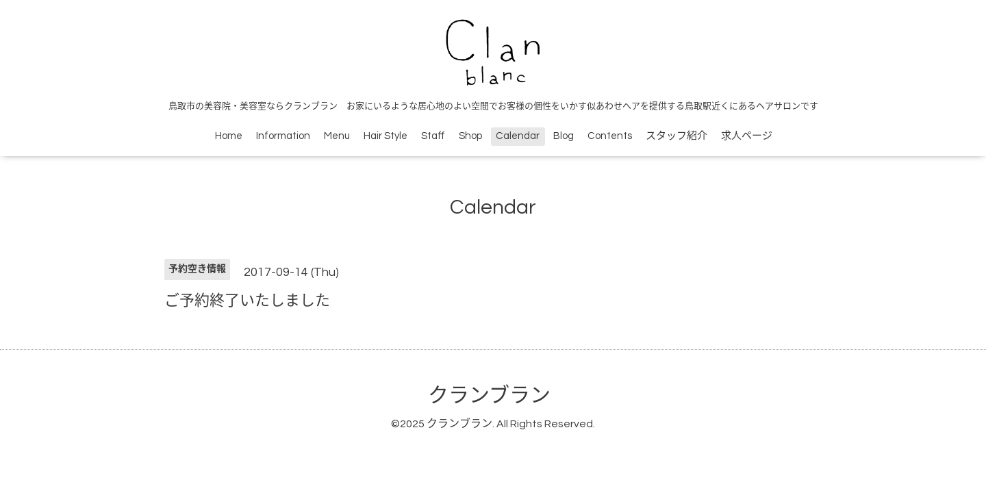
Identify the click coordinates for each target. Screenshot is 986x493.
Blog (563, 136)
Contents (609, 136)
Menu (337, 136)
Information (283, 136)
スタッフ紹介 (676, 136)
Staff (433, 136)
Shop (470, 136)
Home (228, 136)
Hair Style (385, 136)
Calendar (518, 136)
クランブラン (489, 395)
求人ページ (746, 136)
